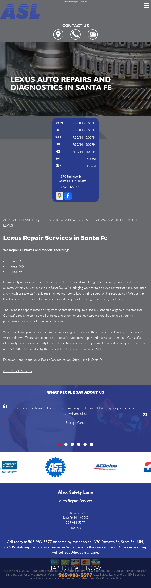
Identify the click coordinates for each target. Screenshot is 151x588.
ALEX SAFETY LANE (17, 220)
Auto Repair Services (75, 501)
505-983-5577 (69, 187)
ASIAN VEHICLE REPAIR (117, 220)
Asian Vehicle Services (17, 371)
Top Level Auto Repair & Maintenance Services (66, 220)
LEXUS (8, 225)
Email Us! (75, 528)
